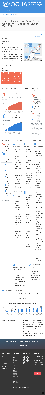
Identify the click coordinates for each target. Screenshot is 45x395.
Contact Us (15, 387)
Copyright (19, 387)
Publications (11, 14)
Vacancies (4, 360)
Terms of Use (29, 387)
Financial (18, 14)
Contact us (4, 356)
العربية (8, 10)
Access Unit (5, 363)
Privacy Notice (24, 387)
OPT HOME (4, 14)
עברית (4, 10)
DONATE (37, 373)
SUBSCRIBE (23, 345)
